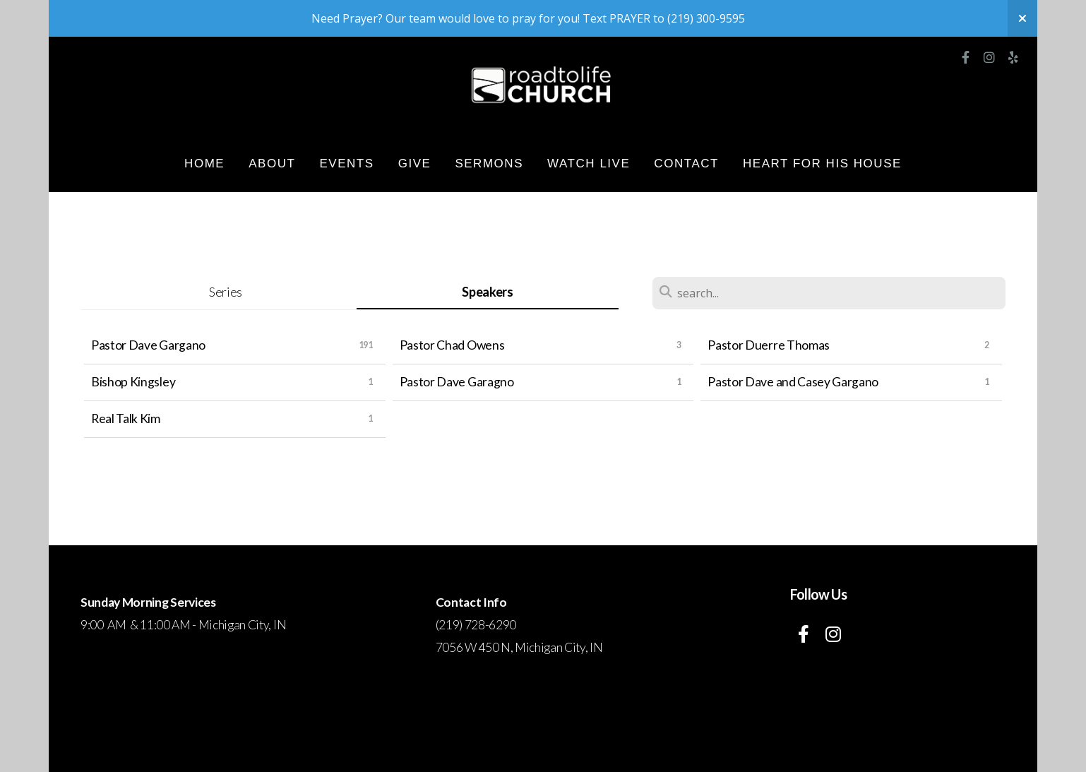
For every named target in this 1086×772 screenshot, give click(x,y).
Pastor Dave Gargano (148, 345)
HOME (204, 163)
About (272, 163)
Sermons (489, 163)
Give (414, 163)
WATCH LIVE (588, 163)
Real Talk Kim (125, 418)
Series (225, 291)
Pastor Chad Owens (452, 345)
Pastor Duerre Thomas (769, 345)
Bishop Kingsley (133, 381)
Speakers (487, 291)
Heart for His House (822, 163)
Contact (686, 163)
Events (346, 163)
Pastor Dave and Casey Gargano (793, 381)
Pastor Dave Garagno (457, 381)
